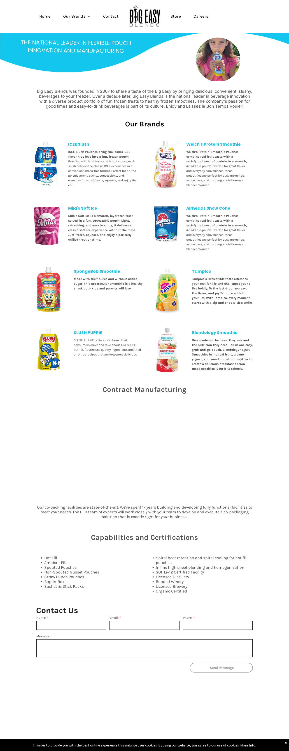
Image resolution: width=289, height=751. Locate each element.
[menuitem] (45, 16)
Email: (114, 618)
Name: (41, 618)
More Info (247, 745)
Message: (43, 636)
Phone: (187, 618)
